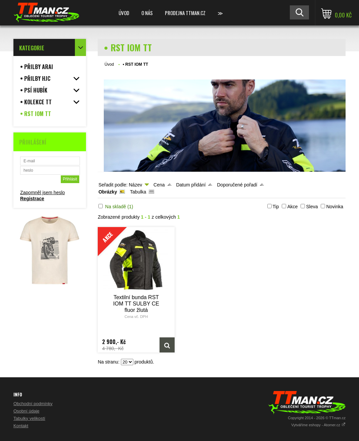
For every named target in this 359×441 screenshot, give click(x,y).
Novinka (334, 206)
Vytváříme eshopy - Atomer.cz (318, 425)
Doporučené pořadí (237, 184)
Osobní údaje (26, 411)
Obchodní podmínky (32, 403)
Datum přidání (191, 184)
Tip (276, 206)
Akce (292, 206)
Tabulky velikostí (29, 418)
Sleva (312, 206)
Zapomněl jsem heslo (42, 192)
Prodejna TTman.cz (185, 12)
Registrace (32, 198)
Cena (159, 184)
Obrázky (107, 192)
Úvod (124, 12)
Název (135, 184)
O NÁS (147, 12)
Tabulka (138, 192)
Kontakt (20, 425)
